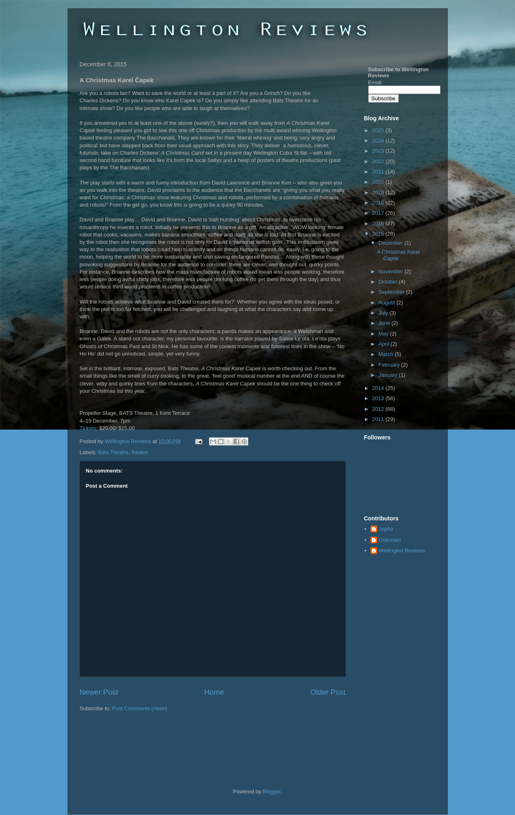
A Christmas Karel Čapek (398, 255)
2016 (379, 224)
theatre (139, 452)
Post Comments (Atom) (139, 708)
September (392, 292)
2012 (379, 409)
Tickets (88, 428)
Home (214, 692)
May (384, 334)
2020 (379, 182)
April (384, 344)
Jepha (386, 529)
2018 (379, 203)
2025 (379, 130)
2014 (379, 388)
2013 (379, 398)
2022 (379, 161)
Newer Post (99, 692)
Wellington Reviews (129, 441)
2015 (379, 234)
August (387, 302)
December (391, 243)
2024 (379, 140)
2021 (379, 172)
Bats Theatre (113, 452)
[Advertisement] (175, 737)
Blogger (272, 791)
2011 (379, 419)
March (386, 354)
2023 (379, 151)
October (388, 282)
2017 (379, 213)
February (389, 365)
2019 (379, 192)
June (384, 323)
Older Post (328, 692)
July (383, 313)
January (388, 375)
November (391, 271)
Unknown (390, 540)
